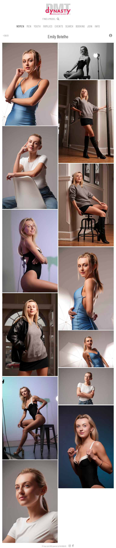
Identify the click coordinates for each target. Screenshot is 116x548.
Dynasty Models (58, 9)
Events (59, 26)
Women (20, 26)
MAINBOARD (62, 546)
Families (47, 26)
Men (29, 26)
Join (89, 26)
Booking (80, 26)
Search (69, 26)
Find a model (49, 18)
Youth (37, 26)
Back (6, 35)
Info (97, 26)
